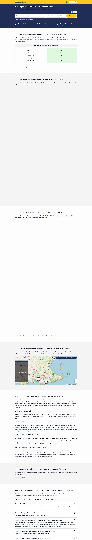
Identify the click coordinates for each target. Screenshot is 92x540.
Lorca (59, 292)
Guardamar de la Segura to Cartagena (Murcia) (55, 525)
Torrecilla (49, 387)
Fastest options (45, 67)
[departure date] (51, 15)
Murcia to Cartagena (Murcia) (52, 532)
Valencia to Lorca (18, 534)
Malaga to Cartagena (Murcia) (52, 530)
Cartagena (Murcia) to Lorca (21, 518)
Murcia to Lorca (18, 530)
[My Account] (66, 2)
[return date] (61, 15)
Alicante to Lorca (18, 509)
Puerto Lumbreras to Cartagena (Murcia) (54, 534)
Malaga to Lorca (18, 527)
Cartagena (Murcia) (70, 292)
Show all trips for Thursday (46, 166)
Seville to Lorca (18, 532)
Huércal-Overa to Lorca (20, 523)
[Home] (20, 2)
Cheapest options (25, 67)
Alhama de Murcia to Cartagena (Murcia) (54, 507)
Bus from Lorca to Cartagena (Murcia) (46, 270)
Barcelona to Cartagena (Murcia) (52, 516)
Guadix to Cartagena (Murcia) (52, 523)
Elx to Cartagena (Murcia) (51, 518)
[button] (38, 314)
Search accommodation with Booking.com (24, 19)
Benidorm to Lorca (19, 516)
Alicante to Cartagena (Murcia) (52, 509)
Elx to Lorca (17, 520)
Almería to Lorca (18, 511)
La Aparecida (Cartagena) (59, 387)
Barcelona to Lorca (19, 514)
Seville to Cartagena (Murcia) (52, 537)
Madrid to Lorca (18, 525)
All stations (66, 67)
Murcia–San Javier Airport (27, 389)
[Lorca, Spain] (22, 15)
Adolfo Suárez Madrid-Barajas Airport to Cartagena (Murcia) (58, 504)
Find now (70, 110)
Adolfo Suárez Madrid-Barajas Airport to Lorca (24, 504)
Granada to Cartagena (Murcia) (52, 520)
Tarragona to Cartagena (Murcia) (52, 539)
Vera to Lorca (18, 537)
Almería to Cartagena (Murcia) (52, 514)
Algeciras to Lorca (19, 507)
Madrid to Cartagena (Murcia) (52, 527)
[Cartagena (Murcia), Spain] (38, 15)
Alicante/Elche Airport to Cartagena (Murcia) (55, 511)
